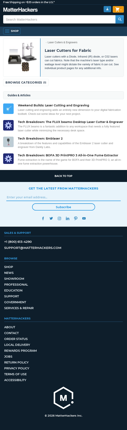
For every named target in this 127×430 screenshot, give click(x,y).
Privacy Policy (16, 368)
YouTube (84, 218)
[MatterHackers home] (63, 398)
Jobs (8, 356)
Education (13, 290)
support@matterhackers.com (32, 248)
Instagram (59, 218)
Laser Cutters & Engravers (62, 42)
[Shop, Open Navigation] (11, 31)
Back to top (63, 176)
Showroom (14, 279)
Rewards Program (20, 351)
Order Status (16, 339)
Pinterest (76, 218)
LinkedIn (67, 218)
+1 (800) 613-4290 (18, 242)
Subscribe (63, 207)
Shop (8, 267)
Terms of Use (15, 374)
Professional (16, 284)
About (9, 327)
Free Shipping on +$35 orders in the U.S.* (29, 2)
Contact (11, 333)
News (9, 273)
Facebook (43, 218)
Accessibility (15, 380)
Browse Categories (25, 82)
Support (11, 296)
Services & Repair (19, 308)
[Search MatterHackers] (119, 19)
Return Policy (16, 362)
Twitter (51, 218)
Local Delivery (17, 345)
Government (15, 302)
